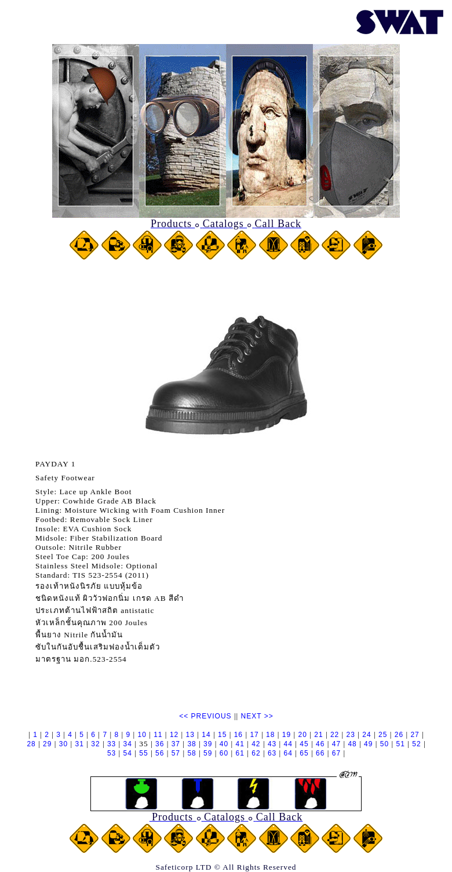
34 (127, 744)
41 (239, 744)
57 (176, 753)
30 (63, 744)
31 (79, 744)
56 (159, 753)
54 (127, 753)
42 (255, 744)
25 (382, 735)
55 (143, 753)
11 (158, 735)
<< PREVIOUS (205, 716)
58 (191, 753)
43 (272, 744)
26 (399, 735)
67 (336, 753)
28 (31, 744)
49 (368, 744)
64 (288, 753)
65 (304, 753)
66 (320, 753)
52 (416, 744)
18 (270, 735)
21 (318, 735)
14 (206, 735)
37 (176, 744)
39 (207, 744)
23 (351, 735)
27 (414, 735)
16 (238, 735)
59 (207, 753)
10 (141, 735)
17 (254, 735)
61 (240, 753)
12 (174, 735)
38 (191, 744)
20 (302, 735)
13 (190, 735)
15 (222, 735)
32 (95, 744)
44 (288, 744)
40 (224, 744)
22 (334, 735)
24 (366, 735)
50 (384, 744)
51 (400, 744)
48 (352, 744)
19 (286, 735)
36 (159, 744)
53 (111, 753)
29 (47, 744)
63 (272, 753)
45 (304, 744)
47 (336, 744)
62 (255, 753)
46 (320, 744)
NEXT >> (257, 716)
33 (111, 744)
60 (224, 753)
